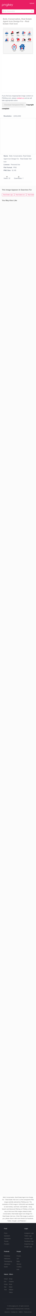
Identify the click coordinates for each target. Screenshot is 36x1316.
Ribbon (11, 1289)
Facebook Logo (29, 1241)
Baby (18, 1261)
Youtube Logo (28, 1238)
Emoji (10, 1279)
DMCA (21, 1312)
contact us (20, 98)
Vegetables (7, 1238)
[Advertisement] (18, 73)
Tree (5, 1289)
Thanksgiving (8, 1261)
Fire (5, 1281)
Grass (6, 1284)
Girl (18, 1258)
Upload (31, 3)
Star (5, 1287)
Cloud (6, 1279)
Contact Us (14, 1312)
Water (10, 1287)
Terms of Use (28, 1312)
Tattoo (11, 1292)
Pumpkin (6, 1244)
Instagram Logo (29, 1233)
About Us (7, 1312)
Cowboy (19, 1267)
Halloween (7, 1258)
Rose (10, 1284)
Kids (18, 1269)
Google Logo (28, 1246)
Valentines (7, 1264)
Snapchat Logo (28, 1244)
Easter (6, 1267)
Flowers (11, 1281)
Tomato (6, 1241)
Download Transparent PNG (14, 105)
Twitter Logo (28, 1236)
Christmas (7, 1256)
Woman (19, 1264)
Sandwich (7, 1236)
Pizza (5, 1233)
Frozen (19, 1256)
